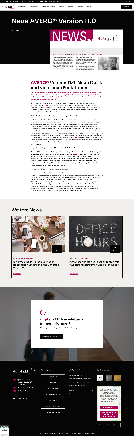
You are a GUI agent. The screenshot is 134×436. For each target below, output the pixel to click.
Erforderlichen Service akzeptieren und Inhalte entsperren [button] (109, 415)
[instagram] (126, 1)
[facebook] (124, 1)
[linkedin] (26, 399)
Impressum (62, 433)
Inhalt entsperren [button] (108, 408)
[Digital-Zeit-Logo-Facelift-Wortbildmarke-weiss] (24, 368)
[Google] (14, 399)
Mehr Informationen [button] (109, 404)
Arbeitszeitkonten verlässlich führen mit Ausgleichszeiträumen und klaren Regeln (95, 264)
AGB (75, 433)
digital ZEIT (54, 433)
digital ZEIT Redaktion (26, 259)
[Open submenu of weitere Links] (92, 391)
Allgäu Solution (89, 433)
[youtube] (129, 1)
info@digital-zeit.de (24, 391)
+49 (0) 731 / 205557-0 (25, 388)
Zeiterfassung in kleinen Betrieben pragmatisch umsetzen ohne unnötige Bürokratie (36, 266)
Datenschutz (69, 433)
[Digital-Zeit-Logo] (8, 5)
